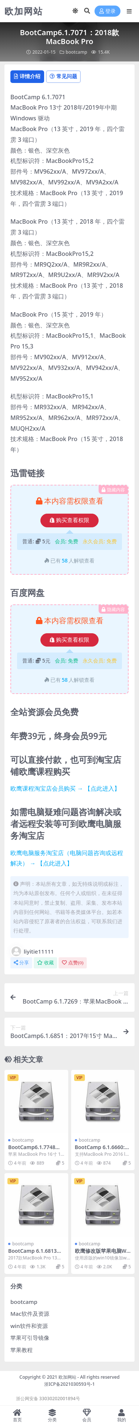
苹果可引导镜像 (29, 1337)
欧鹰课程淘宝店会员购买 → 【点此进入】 (65, 788)
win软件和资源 (29, 1325)
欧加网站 (67, 1377)
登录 (107, 11)
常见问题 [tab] (63, 76)
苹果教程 (21, 1350)
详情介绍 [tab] (27, 76)
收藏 (45, 962)
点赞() (72, 962)
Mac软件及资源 (29, 1313)
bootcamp (76, 52)
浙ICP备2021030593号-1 (69, 1384)
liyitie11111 (32, 951)
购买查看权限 (69, 520)
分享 (21, 962)
